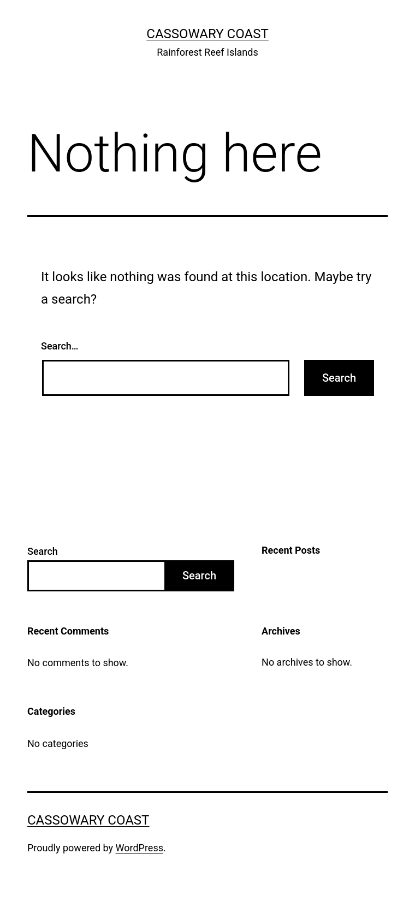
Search (42, 551)
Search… (60, 346)
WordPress (139, 847)
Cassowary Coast (207, 34)
